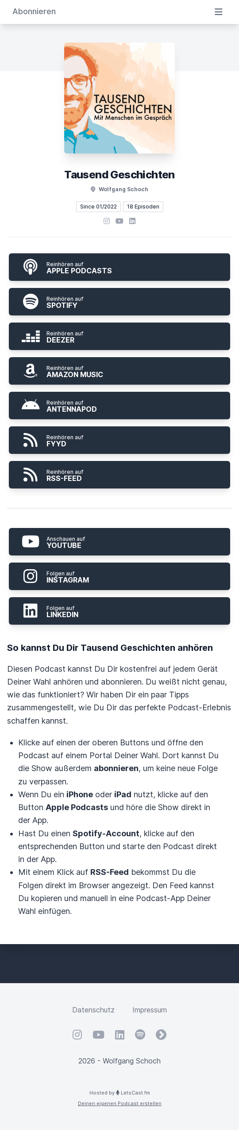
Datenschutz (93, 1009)
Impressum (149, 1009)
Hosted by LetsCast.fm (119, 1093)
